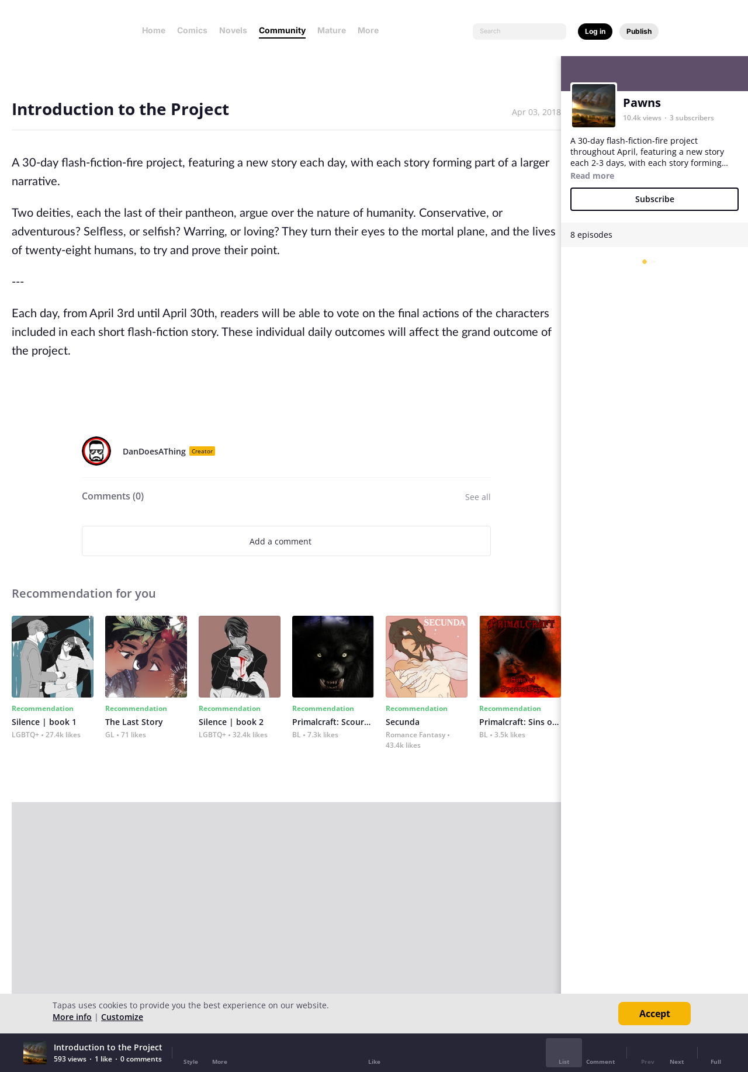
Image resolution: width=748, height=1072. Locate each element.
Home (153, 30)
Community (282, 30)
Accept (654, 1013)
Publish (639, 31)
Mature (331, 30)
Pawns (642, 102)
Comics (192, 30)
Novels (233, 30)
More (372, 30)
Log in (595, 31)
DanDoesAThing (154, 451)
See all (478, 496)
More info (72, 1016)
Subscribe (654, 198)
